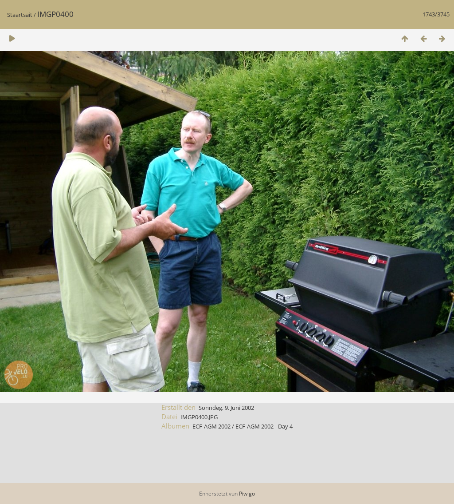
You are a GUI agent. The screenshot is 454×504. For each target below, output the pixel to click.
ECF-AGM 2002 (211, 426)
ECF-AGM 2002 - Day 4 (264, 426)
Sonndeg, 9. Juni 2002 (226, 408)
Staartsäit (19, 15)
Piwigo (247, 493)
